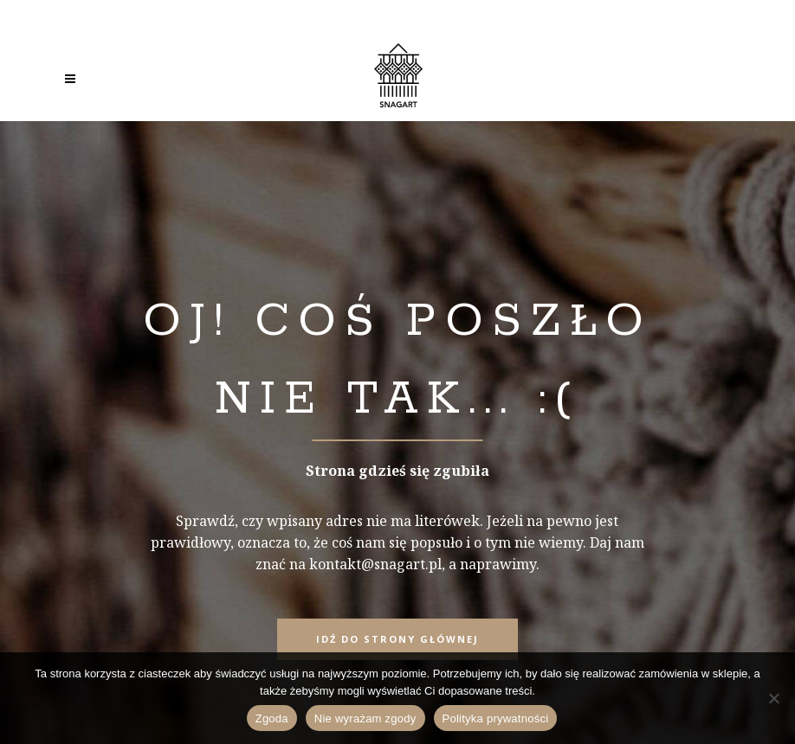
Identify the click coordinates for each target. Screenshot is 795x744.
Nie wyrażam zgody (365, 718)
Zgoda (271, 718)
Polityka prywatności (496, 718)
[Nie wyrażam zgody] (773, 698)
